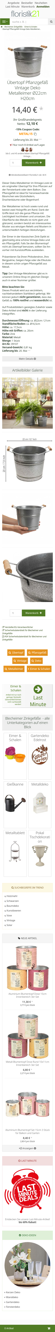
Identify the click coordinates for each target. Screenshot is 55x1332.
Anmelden (43, 6)
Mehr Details (27, 358)
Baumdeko (12, 905)
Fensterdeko (12, 1306)
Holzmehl (11, 896)
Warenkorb (28, 6)
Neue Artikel (29, 938)
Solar (8, 925)
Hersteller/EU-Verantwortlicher (17, 627)
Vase (8, 915)
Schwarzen (12, 901)
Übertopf (17, 652)
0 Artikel (9, 1328)
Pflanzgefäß (38, 652)
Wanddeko (11, 1297)
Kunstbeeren (13, 910)
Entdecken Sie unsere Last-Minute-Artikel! (27, 1220)
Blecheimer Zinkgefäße (13, 26)
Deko (37, 660)
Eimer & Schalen (30, 26)
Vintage (21, 660)
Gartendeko (12, 1302)
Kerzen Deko (12, 1292)
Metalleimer (15, 669)
